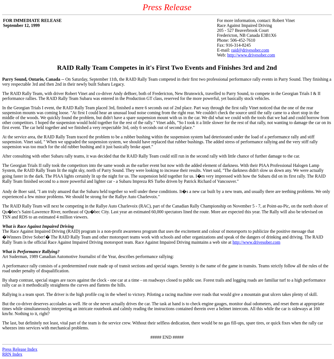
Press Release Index (19, 349)
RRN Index (12, 354)
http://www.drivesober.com (251, 55)
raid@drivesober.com (250, 50)
